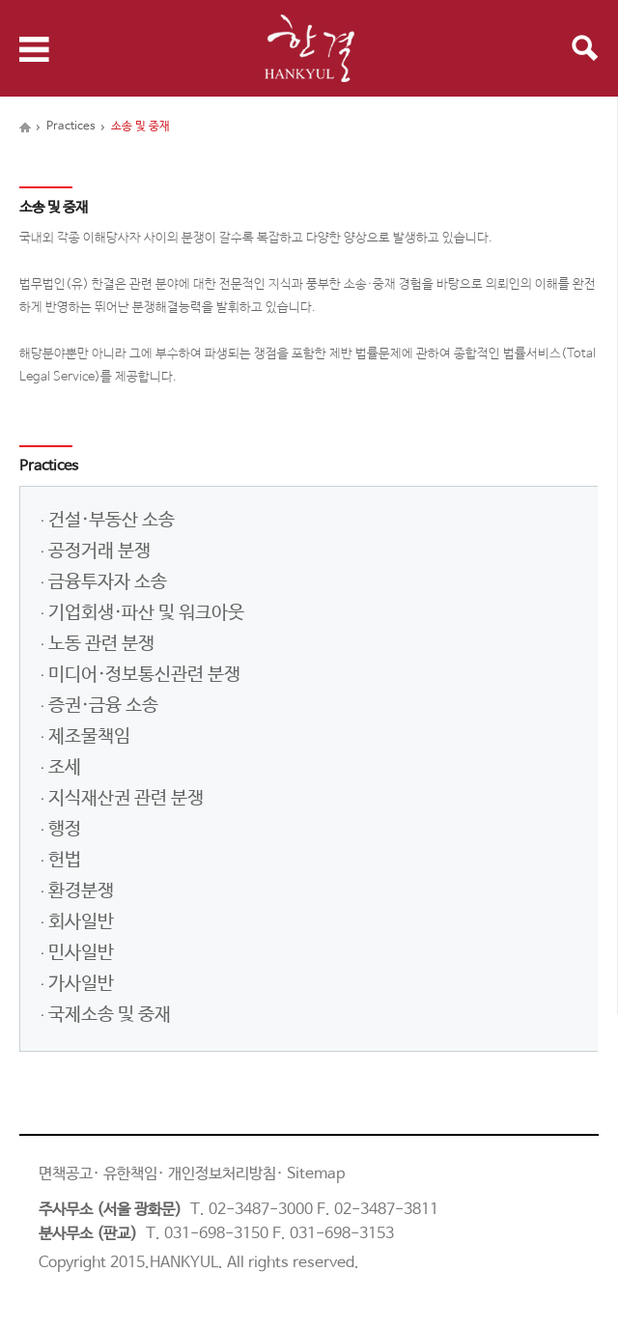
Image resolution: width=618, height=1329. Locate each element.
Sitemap (316, 1174)
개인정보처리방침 (222, 1174)
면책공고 (66, 1174)
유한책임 (130, 1174)
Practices (71, 126)
